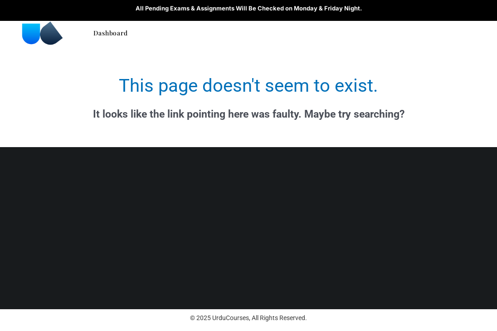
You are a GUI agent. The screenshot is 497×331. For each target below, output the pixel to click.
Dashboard (110, 33)
